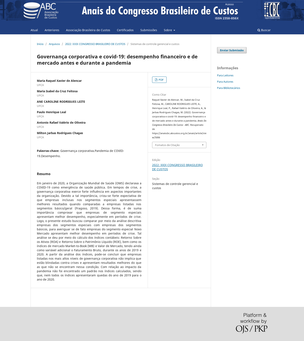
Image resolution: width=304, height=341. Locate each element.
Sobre (168, 30)
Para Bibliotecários (228, 88)
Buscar (264, 30)
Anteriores (52, 30)
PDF (161, 80)
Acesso (229, 4)
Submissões (148, 30)
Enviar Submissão (232, 50)
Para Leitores (225, 75)
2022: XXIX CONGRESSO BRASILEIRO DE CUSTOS (95, 44)
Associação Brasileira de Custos (88, 30)
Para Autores (225, 81)
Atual (34, 30)
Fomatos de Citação (167, 145)
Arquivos (54, 44)
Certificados (125, 30)
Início (40, 44)
